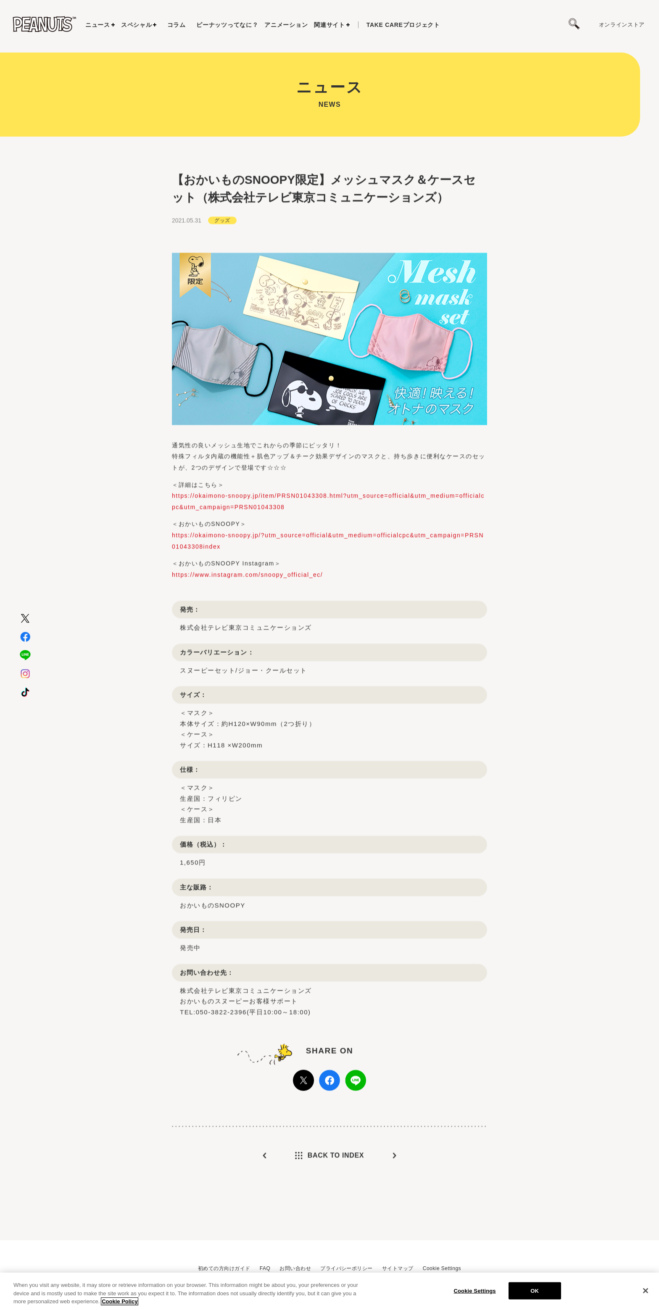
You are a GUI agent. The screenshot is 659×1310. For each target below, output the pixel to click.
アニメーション (286, 25)
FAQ (265, 1268)
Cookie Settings (442, 1268)
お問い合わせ (295, 1268)
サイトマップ (398, 1268)
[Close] (645, 1290)
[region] (329, 1291)
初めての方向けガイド (224, 1268)
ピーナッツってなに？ (227, 25)
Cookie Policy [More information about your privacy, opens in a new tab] (119, 1301)
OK (534, 1290)
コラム (176, 25)
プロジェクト (403, 25)
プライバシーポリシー (346, 1268)
